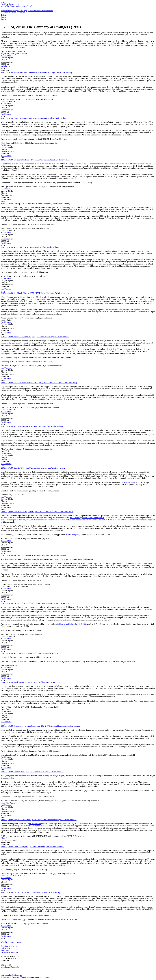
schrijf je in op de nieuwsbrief (12, 942)
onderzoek (11, 11)
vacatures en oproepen (9, 952)
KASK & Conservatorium (10, 4)
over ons (49, 11)
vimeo (19, 975)
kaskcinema (5, 66)
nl (1, 2)
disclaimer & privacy (9, 946)
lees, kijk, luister (26, 11)
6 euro (3, 17)
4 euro (3, 19)
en (3, 2)
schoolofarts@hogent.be (10, 967)
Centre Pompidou (72, 535)
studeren (4, 11)
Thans (132, 482)
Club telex (5, 838)
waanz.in (47, 977)
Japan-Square (33, 95)
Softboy (127, 482)
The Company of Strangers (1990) (19, 6)
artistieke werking (39, 11)
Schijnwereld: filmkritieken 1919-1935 (72, 624)
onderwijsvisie (6, 948)
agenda (3, 6)
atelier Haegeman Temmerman (18, 977)
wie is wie (5, 950)
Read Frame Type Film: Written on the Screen (87, 518)
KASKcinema (13, 13)
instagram (4, 975)
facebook (12, 975)
